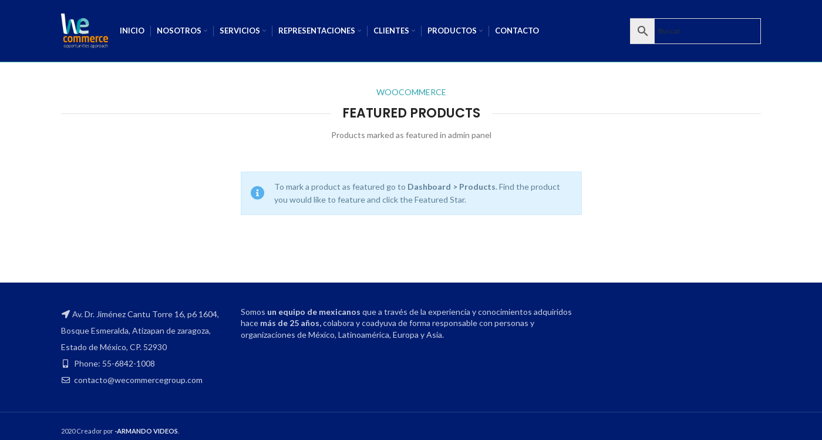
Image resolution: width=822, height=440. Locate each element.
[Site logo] (84, 30)
